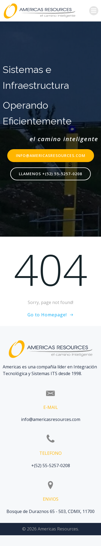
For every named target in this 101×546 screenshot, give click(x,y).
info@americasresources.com (50, 419)
